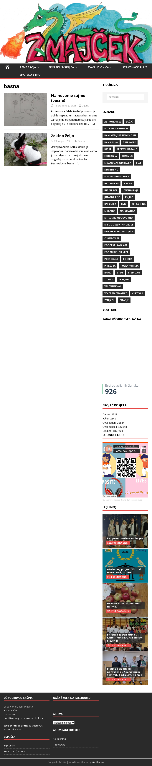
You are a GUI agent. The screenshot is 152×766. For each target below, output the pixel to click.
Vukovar (137, 293)
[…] (93, 123)
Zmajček (109, 300)
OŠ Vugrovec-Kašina (111, 500)
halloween (111, 183)
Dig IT (107, 149)
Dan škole (129, 142)
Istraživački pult (134, 67)
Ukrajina (123, 279)
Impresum (9, 745)
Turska (108, 279)
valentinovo (112, 286)
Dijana (85, 105)
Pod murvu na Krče (116, 252)
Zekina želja (62, 135)
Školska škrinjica (61, 67)
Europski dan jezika (116, 176)
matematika (127, 210)
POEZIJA (127, 259)
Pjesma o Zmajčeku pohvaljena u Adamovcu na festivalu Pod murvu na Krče (124, 672)
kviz (123, 204)
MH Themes (98, 762)
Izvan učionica (98, 67)
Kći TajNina (139, 204)
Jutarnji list (112, 197)
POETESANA (111, 259)
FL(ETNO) (109, 507)
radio (108, 272)
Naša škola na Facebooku (71, 698)
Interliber (111, 190)
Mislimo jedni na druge (118, 224)
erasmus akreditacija (117, 162)
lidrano (109, 210)
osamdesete (111, 238)
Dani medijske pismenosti (120, 135)
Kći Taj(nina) (59, 738)
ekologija (110, 156)
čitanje (124, 300)
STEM (120, 272)
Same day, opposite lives (131, 500)
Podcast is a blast (115, 245)
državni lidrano (126, 149)
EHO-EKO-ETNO (30, 74)
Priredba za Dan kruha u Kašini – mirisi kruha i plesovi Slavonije (124, 638)
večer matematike (115, 293)
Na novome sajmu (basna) (68, 98)
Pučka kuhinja (129, 265)
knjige (129, 197)
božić (129, 121)
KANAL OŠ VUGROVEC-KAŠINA (122, 319)
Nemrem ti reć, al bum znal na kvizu (123, 605)
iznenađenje (130, 190)
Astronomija (112, 121)
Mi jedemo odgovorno (118, 217)
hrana (128, 183)
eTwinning (111, 169)
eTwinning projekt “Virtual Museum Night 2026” (124, 571)
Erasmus (127, 156)
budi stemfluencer (116, 128)
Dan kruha (111, 142)
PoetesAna (59, 744)
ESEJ (138, 162)
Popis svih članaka (14, 751)
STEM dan (134, 272)
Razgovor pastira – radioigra (125, 538)
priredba (109, 265)
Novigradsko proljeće (118, 231)
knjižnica (110, 204)
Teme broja (28, 67)
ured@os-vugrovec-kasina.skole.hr (23, 718)
